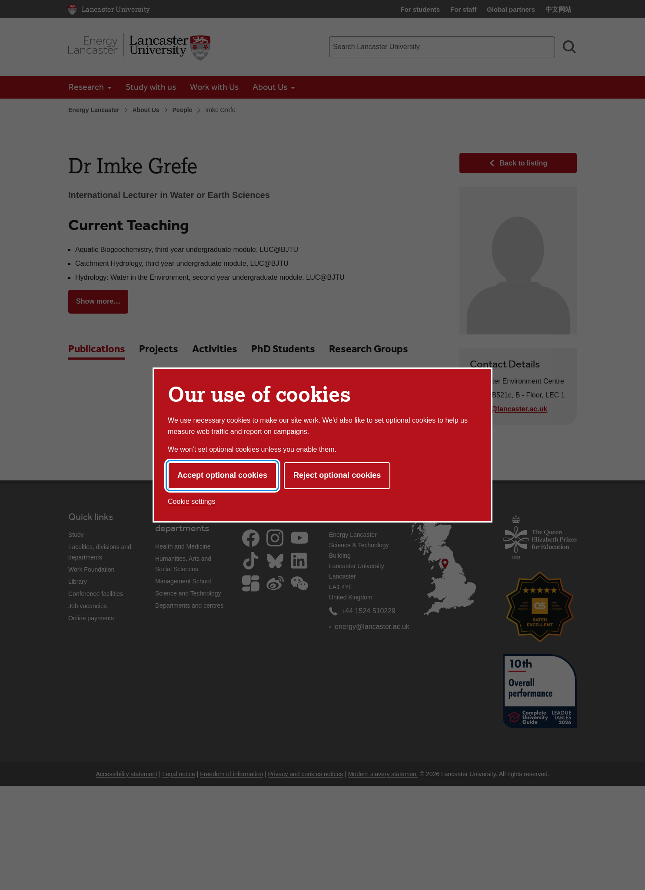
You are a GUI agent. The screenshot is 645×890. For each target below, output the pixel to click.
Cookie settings (191, 501)
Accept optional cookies (222, 475)
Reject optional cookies (337, 475)
